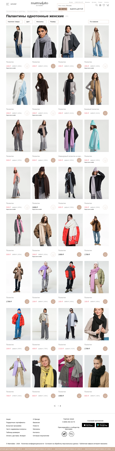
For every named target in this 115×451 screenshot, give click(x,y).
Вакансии (36, 422)
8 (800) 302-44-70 (79, 2)
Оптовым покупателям (41, 436)
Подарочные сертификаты (15, 422)
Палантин (10, 62)
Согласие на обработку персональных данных (62, 443)
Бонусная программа (13, 426)
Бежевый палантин (91, 109)
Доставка (94, 2)
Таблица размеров (13, 432)
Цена (28, 22)
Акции (8, 419)
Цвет (38, 22)
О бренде (36, 419)
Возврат (100, 2)
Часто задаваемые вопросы (16, 429)
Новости (36, 426)
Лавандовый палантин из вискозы (70, 156)
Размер (63, 22)
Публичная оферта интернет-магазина (93, 443)
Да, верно (63, 9)
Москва (71, 2)
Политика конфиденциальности (32, 443)
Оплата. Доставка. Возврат (16, 436)
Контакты (106, 2)
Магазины (87, 2)
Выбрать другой (76, 9)
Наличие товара (14, 22)
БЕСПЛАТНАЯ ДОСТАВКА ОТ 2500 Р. (13, 449)
